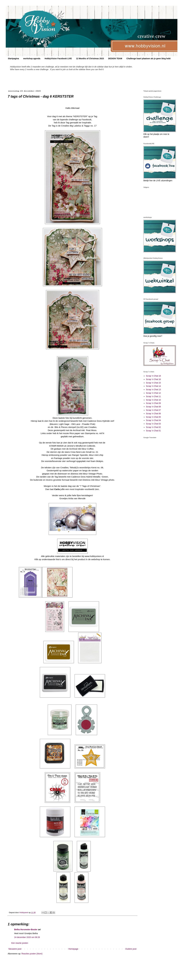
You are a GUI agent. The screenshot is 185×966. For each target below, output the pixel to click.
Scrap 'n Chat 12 (153, 393)
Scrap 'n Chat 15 (153, 383)
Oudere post (130, 949)
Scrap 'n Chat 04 (153, 420)
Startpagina (13, 58)
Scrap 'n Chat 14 (153, 386)
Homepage (73, 949)
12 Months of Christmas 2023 (90, 58)
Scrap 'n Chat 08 (153, 406)
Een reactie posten (19, 943)
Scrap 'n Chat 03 (153, 424)
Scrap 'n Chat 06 (153, 413)
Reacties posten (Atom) (32, 953)
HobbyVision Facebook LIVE (58, 58)
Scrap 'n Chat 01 (153, 430)
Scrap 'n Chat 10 (153, 400)
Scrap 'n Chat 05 (153, 417)
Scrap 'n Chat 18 (153, 376)
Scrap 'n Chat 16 (153, 379)
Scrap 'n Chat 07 (153, 410)
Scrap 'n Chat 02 (153, 427)
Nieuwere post (14, 949)
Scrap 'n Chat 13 (153, 389)
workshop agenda (31, 58)
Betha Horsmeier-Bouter (25, 929)
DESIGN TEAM (115, 58)
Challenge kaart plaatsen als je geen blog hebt (148, 58)
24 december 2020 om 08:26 (27, 937)
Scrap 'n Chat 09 (153, 403)
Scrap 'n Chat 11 (153, 396)
